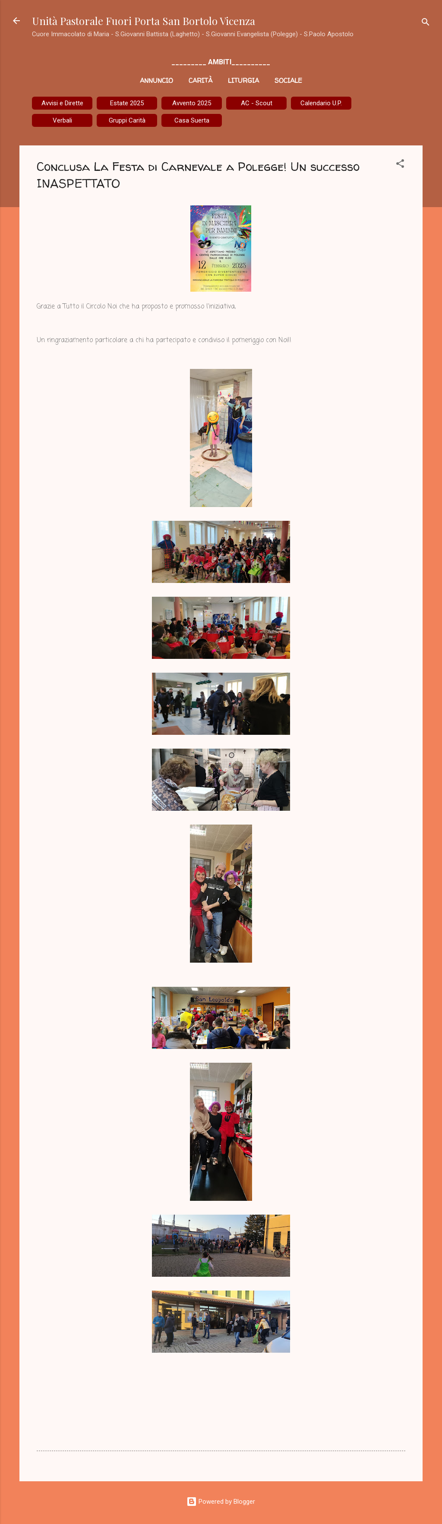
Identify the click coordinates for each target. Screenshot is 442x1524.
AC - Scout (256, 103)
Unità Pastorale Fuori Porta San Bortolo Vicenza (143, 21)
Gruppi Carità (127, 120)
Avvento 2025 (191, 103)
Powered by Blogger (220, 1501)
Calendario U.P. (321, 103)
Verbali (62, 120)
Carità (200, 80)
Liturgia (243, 80)
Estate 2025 (127, 103)
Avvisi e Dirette (62, 103)
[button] (400, 165)
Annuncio (156, 80)
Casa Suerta (191, 120)
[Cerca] (425, 23)
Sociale (288, 80)
